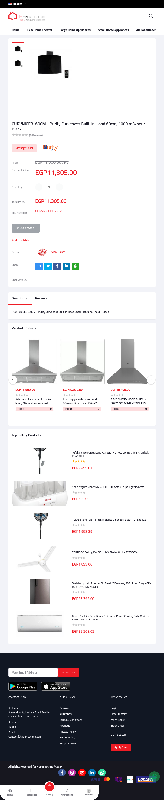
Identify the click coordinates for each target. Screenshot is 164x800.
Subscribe (68, 672)
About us (65, 725)
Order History (119, 713)
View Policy (58, 251)
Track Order (117, 725)
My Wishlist (118, 719)
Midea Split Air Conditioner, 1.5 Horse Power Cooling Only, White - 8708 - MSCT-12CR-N (110, 617)
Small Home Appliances (113, 30)
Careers (64, 708)
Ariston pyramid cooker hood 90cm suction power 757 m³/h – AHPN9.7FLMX (82, 401)
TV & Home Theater (39, 30)
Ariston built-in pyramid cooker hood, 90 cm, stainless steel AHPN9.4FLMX (33, 401)
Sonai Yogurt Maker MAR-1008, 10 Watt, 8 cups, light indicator (108, 487)
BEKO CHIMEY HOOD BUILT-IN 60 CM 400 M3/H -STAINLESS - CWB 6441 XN (129, 401)
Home (15, 30)
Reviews (41, 298)
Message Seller (24, 147)
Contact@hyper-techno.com (25, 736)
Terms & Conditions (71, 719)
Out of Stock (25, 228)
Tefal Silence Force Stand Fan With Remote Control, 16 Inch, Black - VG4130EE (111, 454)
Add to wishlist (21, 240)
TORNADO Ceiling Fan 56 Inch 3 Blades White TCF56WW (105, 552)
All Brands (66, 713)
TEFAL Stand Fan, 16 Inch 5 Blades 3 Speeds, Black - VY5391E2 (109, 520)
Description (20, 298)
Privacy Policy (68, 731)
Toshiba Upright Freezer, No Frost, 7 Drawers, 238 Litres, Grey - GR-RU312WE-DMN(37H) (111, 585)
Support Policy (68, 743)
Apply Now (120, 747)
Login (114, 708)
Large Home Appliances (75, 30)
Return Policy (67, 737)
